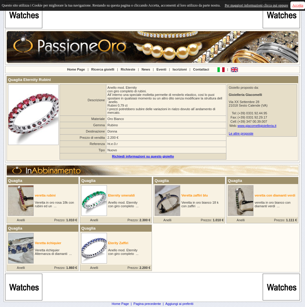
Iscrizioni (179, 69)
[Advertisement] (152, 14)
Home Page (76, 69)
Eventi (161, 69)
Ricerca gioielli (102, 69)
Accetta (297, 5)
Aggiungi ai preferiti (179, 304)
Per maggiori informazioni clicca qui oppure (256, 5)
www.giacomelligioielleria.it (256, 125)
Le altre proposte (241, 133)
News (145, 69)
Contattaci (201, 69)
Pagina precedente (147, 304)
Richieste (128, 69)
